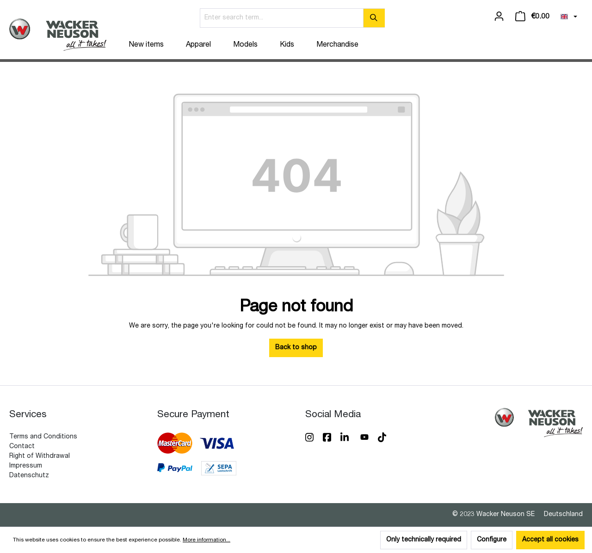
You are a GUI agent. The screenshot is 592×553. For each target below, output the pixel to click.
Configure (491, 540)
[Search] (374, 18)
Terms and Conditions (43, 437)
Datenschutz (29, 476)
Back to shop (296, 348)
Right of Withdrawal (39, 456)
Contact (22, 447)
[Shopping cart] (532, 16)
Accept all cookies (550, 540)
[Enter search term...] (282, 18)
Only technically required (423, 540)
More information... (206, 540)
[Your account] (499, 16)
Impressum (25, 466)
